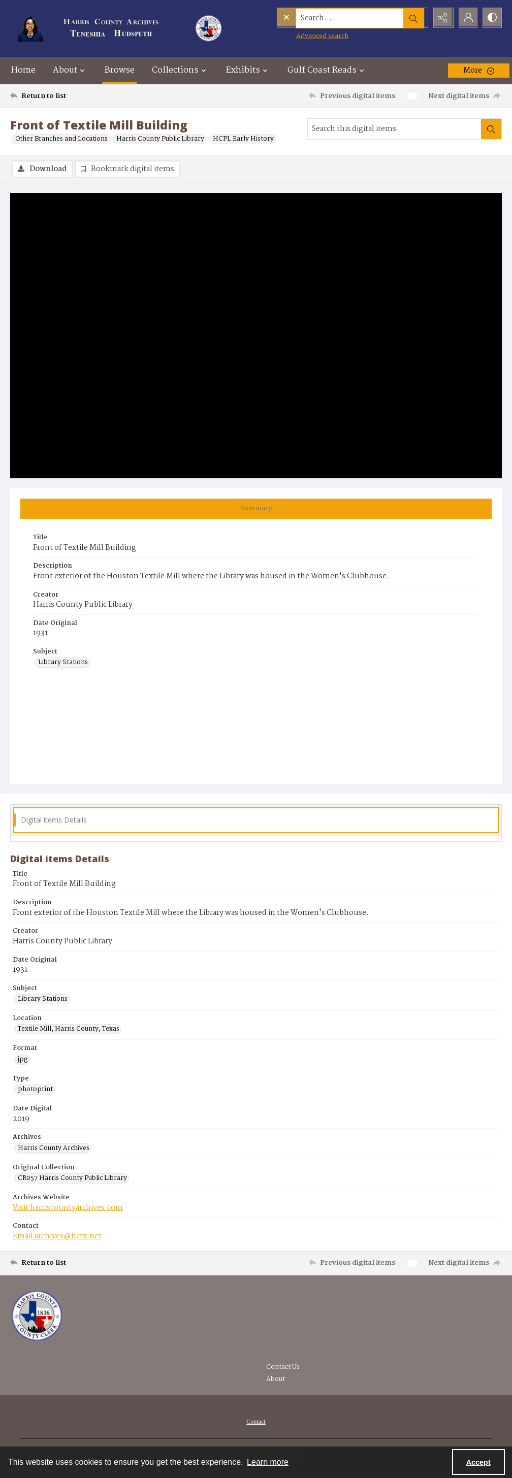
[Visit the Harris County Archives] (36, 1316)
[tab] (256, 509)
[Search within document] (491, 129)
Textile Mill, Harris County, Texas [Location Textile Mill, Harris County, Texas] (68, 1030)
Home (23, 70)
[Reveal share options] (441, 17)
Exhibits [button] (248, 70)
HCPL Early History (243, 139)
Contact (255, 1422)
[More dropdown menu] (478, 70)
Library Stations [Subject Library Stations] (63, 663)
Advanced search (301, 35)
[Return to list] (76, 96)
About (275, 1379)
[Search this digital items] (394, 129)
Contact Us (283, 1367)
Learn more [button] (268, 1462)
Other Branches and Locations (61, 139)
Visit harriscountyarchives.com (68, 1208)
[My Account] (466, 17)
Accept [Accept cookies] (478, 1462)
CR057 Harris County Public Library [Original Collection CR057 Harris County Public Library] (72, 1179)
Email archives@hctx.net (57, 1237)
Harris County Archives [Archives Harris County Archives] (53, 1149)
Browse (120, 70)
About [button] (70, 70)
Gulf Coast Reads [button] (327, 70)
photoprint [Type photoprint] (35, 1090)
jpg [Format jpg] (22, 1060)
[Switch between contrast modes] (491, 17)
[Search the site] (331, 17)
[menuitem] (255, 1422)
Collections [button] (180, 70)
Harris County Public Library (160, 139)
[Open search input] (415, 17)
